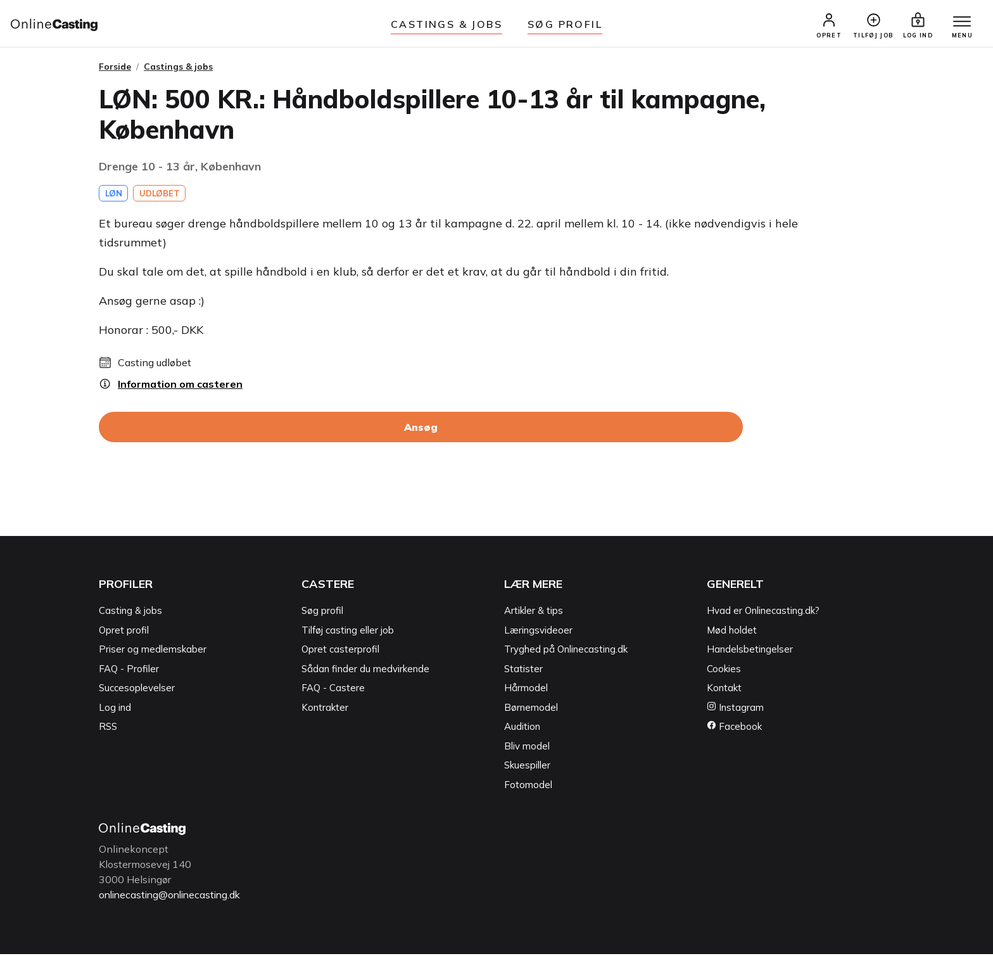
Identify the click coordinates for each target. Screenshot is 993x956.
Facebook (734, 729)
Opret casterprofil (340, 652)
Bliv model (527, 748)
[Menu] (960, 23)
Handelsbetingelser (750, 652)
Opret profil (124, 633)
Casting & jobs (130, 613)
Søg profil (322, 613)
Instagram (735, 710)
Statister (523, 671)
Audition (522, 729)
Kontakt (724, 690)
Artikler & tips (533, 613)
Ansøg (421, 429)
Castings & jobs (446, 24)
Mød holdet (732, 633)
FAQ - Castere (333, 690)
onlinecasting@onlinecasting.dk (173, 897)
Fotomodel (528, 787)
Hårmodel (526, 690)
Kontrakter (324, 710)
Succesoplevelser (137, 690)
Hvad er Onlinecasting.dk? (763, 613)
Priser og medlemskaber (152, 652)
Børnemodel (531, 710)
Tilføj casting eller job (347, 633)
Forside (115, 69)
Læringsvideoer (538, 633)
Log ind (115, 710)
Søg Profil (565, 24)
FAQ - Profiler (129, 671)
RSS (108, 729)
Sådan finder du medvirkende (365, 671)
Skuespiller (527, 768)
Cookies (724, 671)
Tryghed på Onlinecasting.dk (566, 652)
